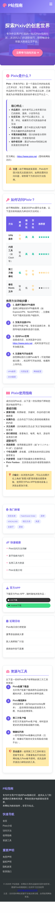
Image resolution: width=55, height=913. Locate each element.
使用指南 (7, 835)
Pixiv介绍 (7, 826)
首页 (5, 821)
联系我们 (7, 871)
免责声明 (7, 857)
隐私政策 (7, 866)
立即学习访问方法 (27, 52)
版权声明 (7, 862)
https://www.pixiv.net (27, 156)
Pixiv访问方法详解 (16, 548)
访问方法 (7, 830)
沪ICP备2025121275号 (27, 890)
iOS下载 (12, 600)
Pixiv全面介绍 (14, 570)
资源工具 (7, 840)
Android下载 (14, 605)
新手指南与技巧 (15, 556)
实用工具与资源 (15, 563)
